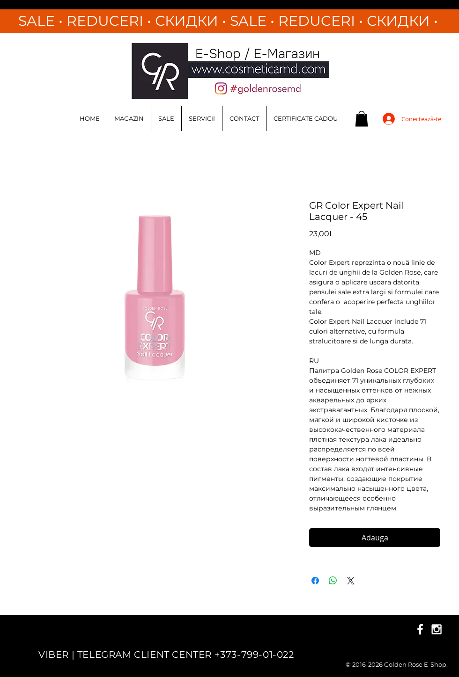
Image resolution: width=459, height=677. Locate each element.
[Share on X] (350, 580)
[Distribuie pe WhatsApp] (333, 580)
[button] (361, 118)
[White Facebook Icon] (420, 629)
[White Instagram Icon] (436, 629)
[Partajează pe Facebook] (315, 580)
